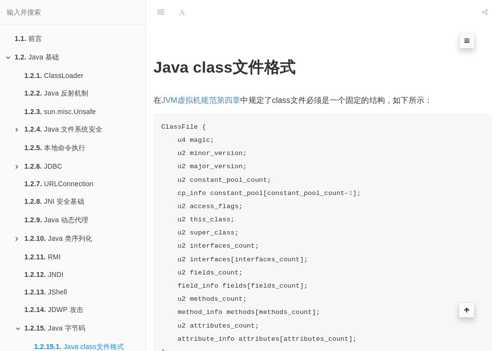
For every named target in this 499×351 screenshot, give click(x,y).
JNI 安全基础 (54, 201)
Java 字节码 (50, 328)
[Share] (485, 12)
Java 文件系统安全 (59, 129)
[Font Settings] (182, 12)
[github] (443, 12)
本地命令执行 (55, 148)
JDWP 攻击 (53, 309)
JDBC (39, 166)
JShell (45, 292)
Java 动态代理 (56, 220)
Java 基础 (32, 57)
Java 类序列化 (54, 238)
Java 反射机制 (56, 93)
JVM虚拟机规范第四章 (200, 100)
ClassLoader (53, 75)
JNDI (43, 274)
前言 (28, 38)
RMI (42, 257)
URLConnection (59, 184)
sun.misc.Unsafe (60, 112)
